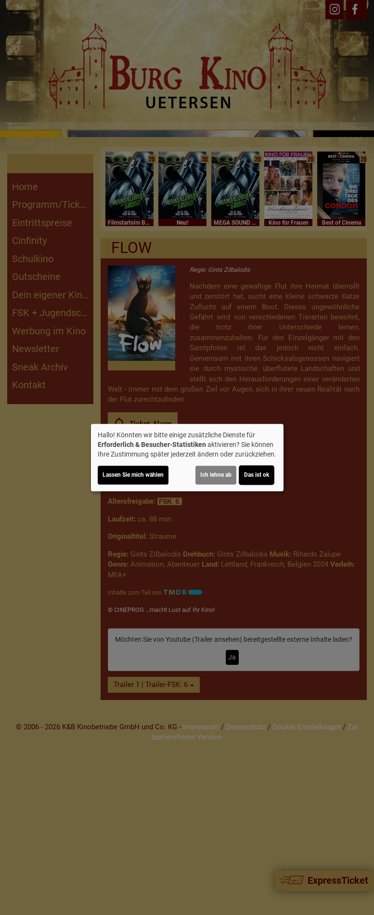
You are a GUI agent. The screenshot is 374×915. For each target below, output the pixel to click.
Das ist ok (256, 474)
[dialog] (187, 457)
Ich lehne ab (216, 474)
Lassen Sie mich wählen (133, 474)
